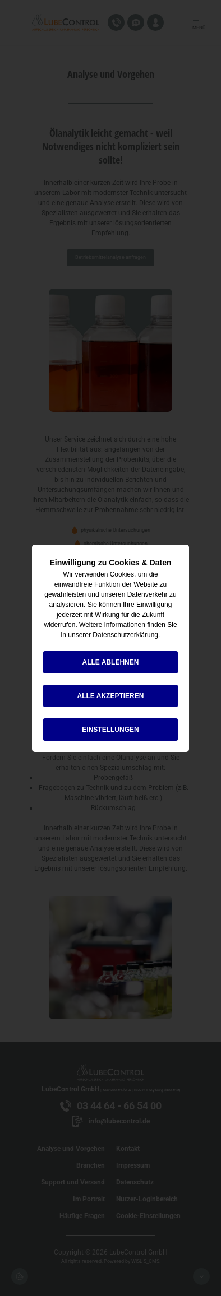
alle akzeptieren (110, 696)
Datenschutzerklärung (125, 635)
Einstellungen (110, 729)
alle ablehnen (110, 662)
